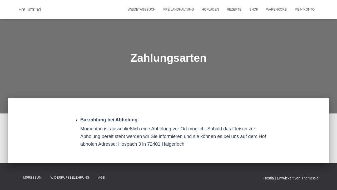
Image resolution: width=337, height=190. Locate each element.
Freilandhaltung (178, 9)
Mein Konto (305, 9)
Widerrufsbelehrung (70, 177)
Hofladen (210, 9)
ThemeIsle (310, 178)
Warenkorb (276, 9)
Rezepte (234, 9)
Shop (253, 9)
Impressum (32, 177)
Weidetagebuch (141, 9)
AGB (101, 177)
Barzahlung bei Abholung (108, 119)
